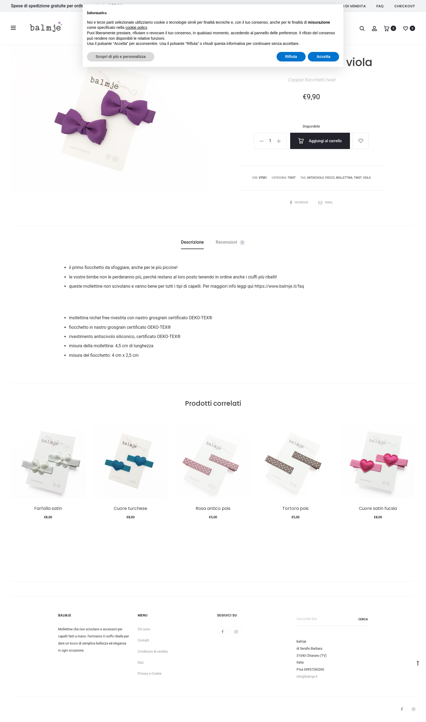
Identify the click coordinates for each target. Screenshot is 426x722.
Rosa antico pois (213, 508)
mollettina (344, 177)
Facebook (299, 202)
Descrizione (192, 242)
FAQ (380, 6)
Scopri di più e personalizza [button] (121, 56)
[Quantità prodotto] (270, 141)
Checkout (404, 6)
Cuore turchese (130, 508)
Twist (292, 177)
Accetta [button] (323, 56)
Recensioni (230, 242)
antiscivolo (315, 177)
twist (358, 177)
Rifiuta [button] (291, 56)
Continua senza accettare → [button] (313, 11)
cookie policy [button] (136, 27)
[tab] (192, 242)
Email (325, 202)
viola (367, 177)
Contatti (143, 640)
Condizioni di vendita (153, 651)
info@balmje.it (307, 676)
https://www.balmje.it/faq (279, 286)
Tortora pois (295, 508)
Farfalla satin (48, 508)
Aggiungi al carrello (320, 141)
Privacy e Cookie (150, 673)
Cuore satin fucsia (378, 508)
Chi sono (144, 629)
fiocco (330, 177)
